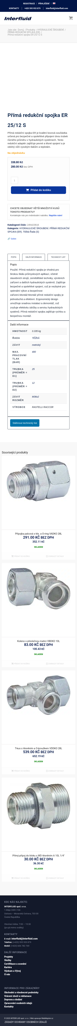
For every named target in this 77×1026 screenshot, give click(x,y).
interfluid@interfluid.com (57, 8)
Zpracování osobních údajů (18, 1003)
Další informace (34, 257)
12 (33, 383)
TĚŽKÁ (35, 338)
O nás (7, 974)
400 (34, 351)
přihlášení (43, 3)
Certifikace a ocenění (15, 964)
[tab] (14, 257)
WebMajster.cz (47, 1018)
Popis (13, 257)
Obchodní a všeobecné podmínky (21, 992)
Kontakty (9, 1006)
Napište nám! (55, 215)
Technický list (58, 257)
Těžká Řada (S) (31, 231)
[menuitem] (29, 3)
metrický (36, 345)
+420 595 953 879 (33, 8)
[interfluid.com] (31, 18)
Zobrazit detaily (55, 556)
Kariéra (8, 967)
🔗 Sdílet (12, 239)
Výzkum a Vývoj (12, 971)
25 (33, 369)
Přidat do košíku (38, 190)
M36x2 (35, 396)
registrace (29, 3)
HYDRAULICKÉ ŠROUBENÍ (33, 228)
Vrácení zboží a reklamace (18, 996)
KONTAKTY (14, 8)
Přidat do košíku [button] (20, 556)
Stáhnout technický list (25, 423)
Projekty (8, 956)
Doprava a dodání (13, 999)
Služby (7, 960)
